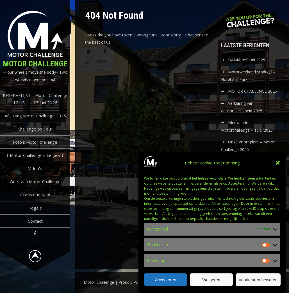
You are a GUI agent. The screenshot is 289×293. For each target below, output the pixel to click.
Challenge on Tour (35, 129)
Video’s (35, 168)
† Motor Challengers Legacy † (35, 155)
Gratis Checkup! (35, 194)
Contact (35, 221)
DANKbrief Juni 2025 (246, 59)
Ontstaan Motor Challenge (35, 181)
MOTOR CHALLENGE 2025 (253, 91)
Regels (35, 208)
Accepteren (165, 280)
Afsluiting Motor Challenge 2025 (35, 115)
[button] (278, 163)
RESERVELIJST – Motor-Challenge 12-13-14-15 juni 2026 (35, 98)
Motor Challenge (35, 63)
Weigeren (211, 280)
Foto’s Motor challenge (35, 142)
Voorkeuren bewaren (258, 280)
